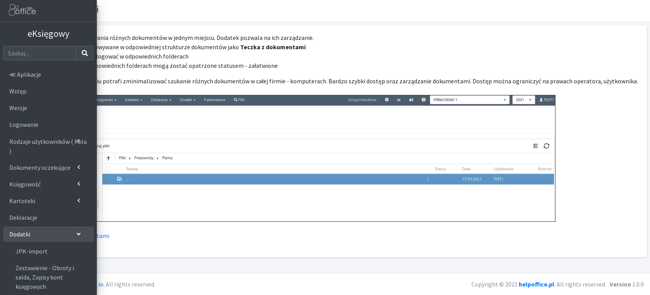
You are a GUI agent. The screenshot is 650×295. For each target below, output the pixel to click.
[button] (641, 11)
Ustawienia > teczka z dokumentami (156, 245)
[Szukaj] (39, 53)
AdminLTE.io (181, 284)
